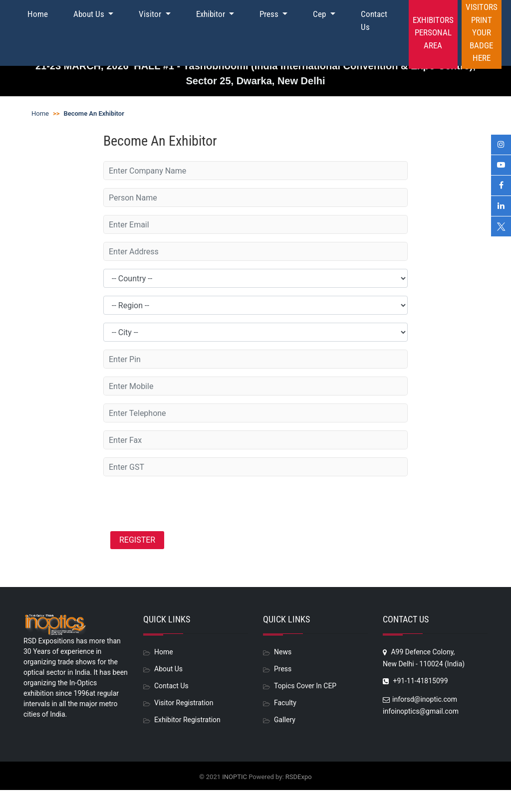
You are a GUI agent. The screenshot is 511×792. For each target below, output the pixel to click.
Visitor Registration (184, 705)
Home (37, 14)
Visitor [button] (151, 14)
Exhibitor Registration (187, 722)
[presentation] (179, 503)
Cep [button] (320, 14)
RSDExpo (298, 779)
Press (282, 671)
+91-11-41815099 (415, 683)
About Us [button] (89, 14)
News (282, 654)
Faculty (285, 705)
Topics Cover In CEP (305, 688)
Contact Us (374, 20)
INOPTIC (234, 779)
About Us (168, 671)
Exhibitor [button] (211, 14)
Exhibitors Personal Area (433, 32)
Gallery (284, 722)
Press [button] (269, 14)
